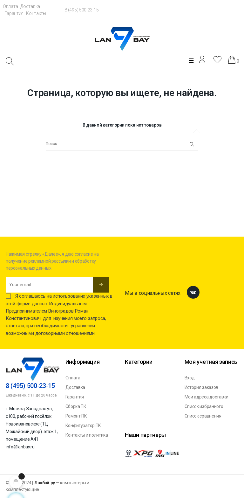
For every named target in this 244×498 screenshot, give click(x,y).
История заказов (202, 387)
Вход (190, 377)
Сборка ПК (75, 406)
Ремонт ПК (76, 415)
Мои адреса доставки (206, 396)
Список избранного (204, 406)
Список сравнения (203, 415)
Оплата (10, 6)
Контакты (36, 13)
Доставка (30, 6)
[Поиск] (122, 144)
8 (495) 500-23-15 (81, 9)
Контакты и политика (86, 435)
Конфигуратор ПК (83, 425)
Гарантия (14, 13)
